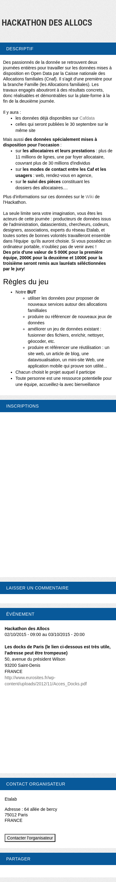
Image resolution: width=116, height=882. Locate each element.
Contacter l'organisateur (30, 837)
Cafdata (87, 118)
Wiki (89, 196)
